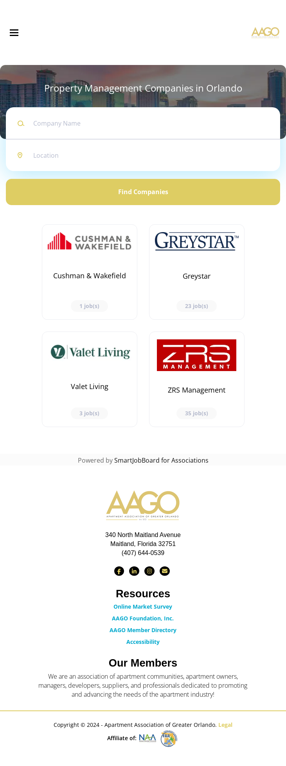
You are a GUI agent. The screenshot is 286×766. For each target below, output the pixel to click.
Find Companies (143, 191)
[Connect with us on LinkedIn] (134, 571)
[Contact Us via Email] (165, 571)
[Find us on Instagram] (149, 571)
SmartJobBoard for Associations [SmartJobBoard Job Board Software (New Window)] (161, 460)
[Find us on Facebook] (119, 571)
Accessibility (143, 641)
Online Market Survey (142, 606)
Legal (225, 724)
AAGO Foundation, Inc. (143, 618)
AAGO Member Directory (143, 630)
